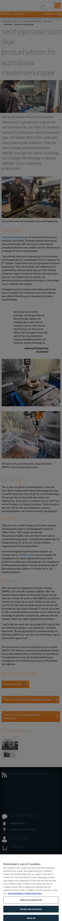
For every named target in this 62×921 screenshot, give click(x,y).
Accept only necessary (31, 913)
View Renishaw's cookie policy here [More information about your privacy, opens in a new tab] (25, 897)
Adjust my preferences (31, 904)
